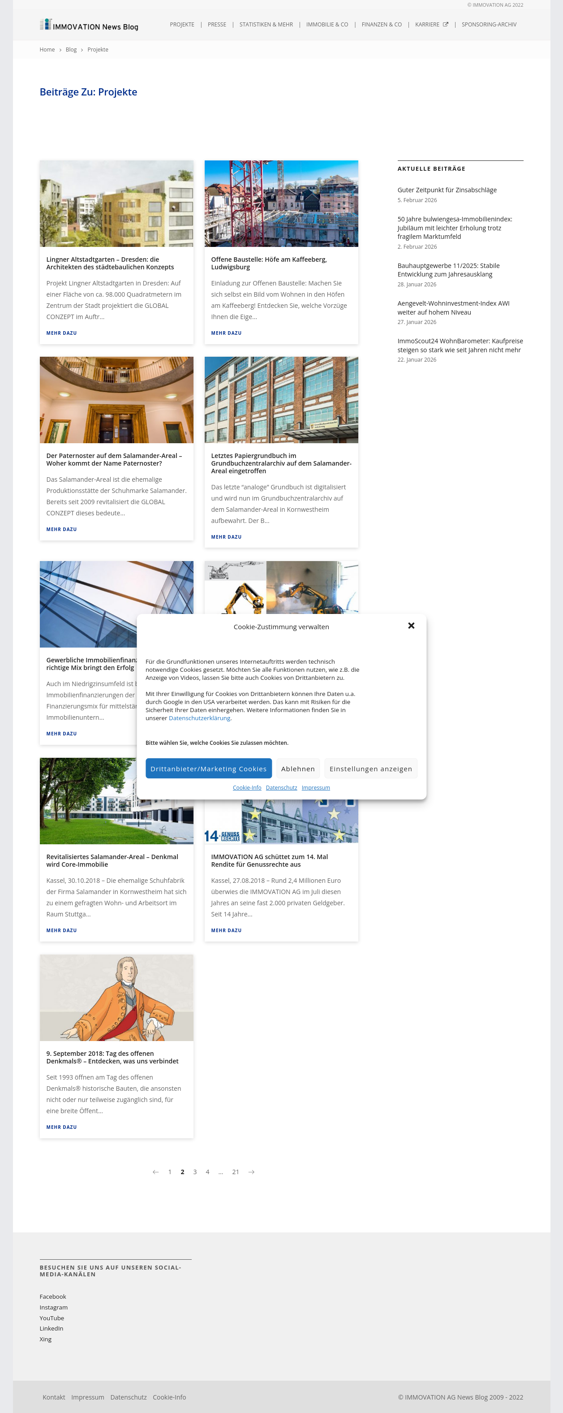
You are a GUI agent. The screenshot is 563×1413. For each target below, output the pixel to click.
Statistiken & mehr (266, 24)
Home (47, 49)
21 (235, 1171)
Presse (217, 24)
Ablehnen (298, 768)
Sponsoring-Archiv (489, 24)
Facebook (53, 1296)
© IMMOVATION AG (489, 5)
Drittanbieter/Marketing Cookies (208, 768)
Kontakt (54, 1397)
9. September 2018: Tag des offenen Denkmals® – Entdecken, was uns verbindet (113, 1057)
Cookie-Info (247, 787)
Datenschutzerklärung (199, 718)
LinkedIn (52, 1328)
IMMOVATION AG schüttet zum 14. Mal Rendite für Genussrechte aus (269, 860)
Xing (46, 1339)
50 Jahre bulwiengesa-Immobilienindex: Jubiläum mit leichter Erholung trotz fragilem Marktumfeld (455, 228)
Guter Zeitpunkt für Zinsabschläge (447, 190)
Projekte (182, 24)
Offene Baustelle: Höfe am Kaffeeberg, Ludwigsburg (269, 263)
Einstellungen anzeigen (371, 768)
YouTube (52, 1318)
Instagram (54, 1307)
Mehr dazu (62, 333)
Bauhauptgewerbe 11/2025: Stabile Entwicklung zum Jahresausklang (449, 270)
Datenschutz (281, 787)
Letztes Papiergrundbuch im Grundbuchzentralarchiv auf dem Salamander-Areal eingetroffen (281, 463)
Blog (71, 49)
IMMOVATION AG (430, 1397)
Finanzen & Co (382, 24)
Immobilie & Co (327, 24)
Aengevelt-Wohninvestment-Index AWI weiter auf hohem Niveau (454, 307)
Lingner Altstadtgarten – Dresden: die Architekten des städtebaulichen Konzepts (110, 263)
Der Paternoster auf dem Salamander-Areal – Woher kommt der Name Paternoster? (114, 459)
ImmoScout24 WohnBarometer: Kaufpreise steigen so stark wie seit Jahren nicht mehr (460, 345)
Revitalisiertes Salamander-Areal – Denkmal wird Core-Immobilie (113, 860)
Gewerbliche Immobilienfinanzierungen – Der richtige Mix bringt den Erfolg (115, 664)
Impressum (316, 787)
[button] (412, 626)
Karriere (431, 24)
